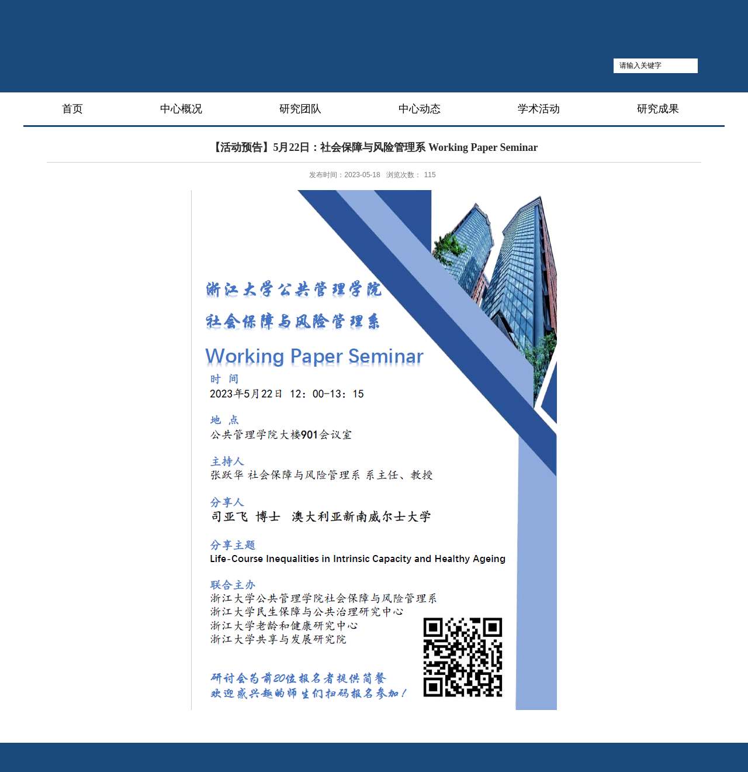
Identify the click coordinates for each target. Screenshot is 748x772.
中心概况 (181, 109)
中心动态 (420, 109)
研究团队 (300, 109)
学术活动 (539, 109)
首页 (72, 109)
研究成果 (658, 109)
